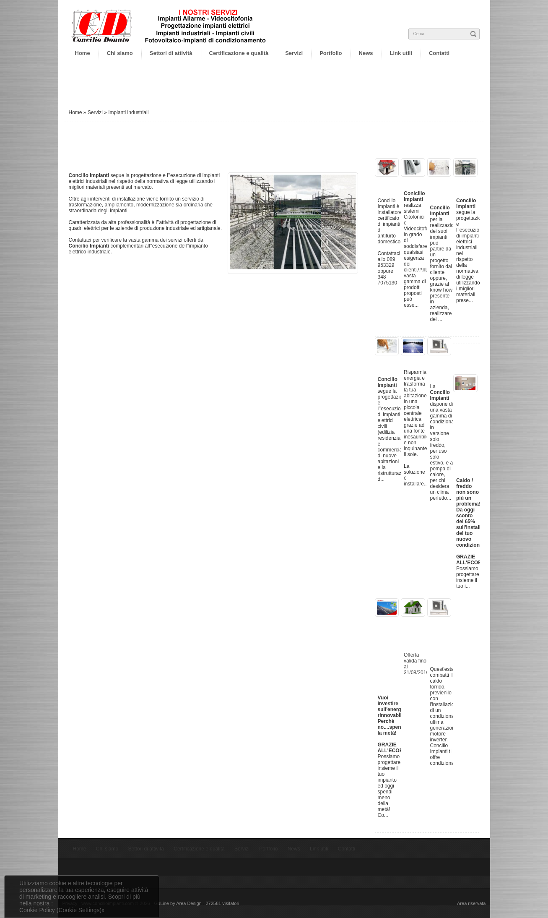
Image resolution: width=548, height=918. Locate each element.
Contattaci (81, 240)
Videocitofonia (425, 180)
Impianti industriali (471, 184)
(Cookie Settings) (79, 910)
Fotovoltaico (422, 359)
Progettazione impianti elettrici (451, 187)
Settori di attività (171, 53)
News (366, 53)
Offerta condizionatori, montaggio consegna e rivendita (452, 638)
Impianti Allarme (390, 184)
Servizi (294, 53)
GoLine (161, 903)
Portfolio (330, 53)
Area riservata (471, 903)
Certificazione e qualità (239, 53)
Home (82, 53)
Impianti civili (390, 363)
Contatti (439, 53)
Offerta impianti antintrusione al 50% (424, 631)
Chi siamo (120, 53)
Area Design (189, 903)
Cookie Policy (37, 910)
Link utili (401, 53)
